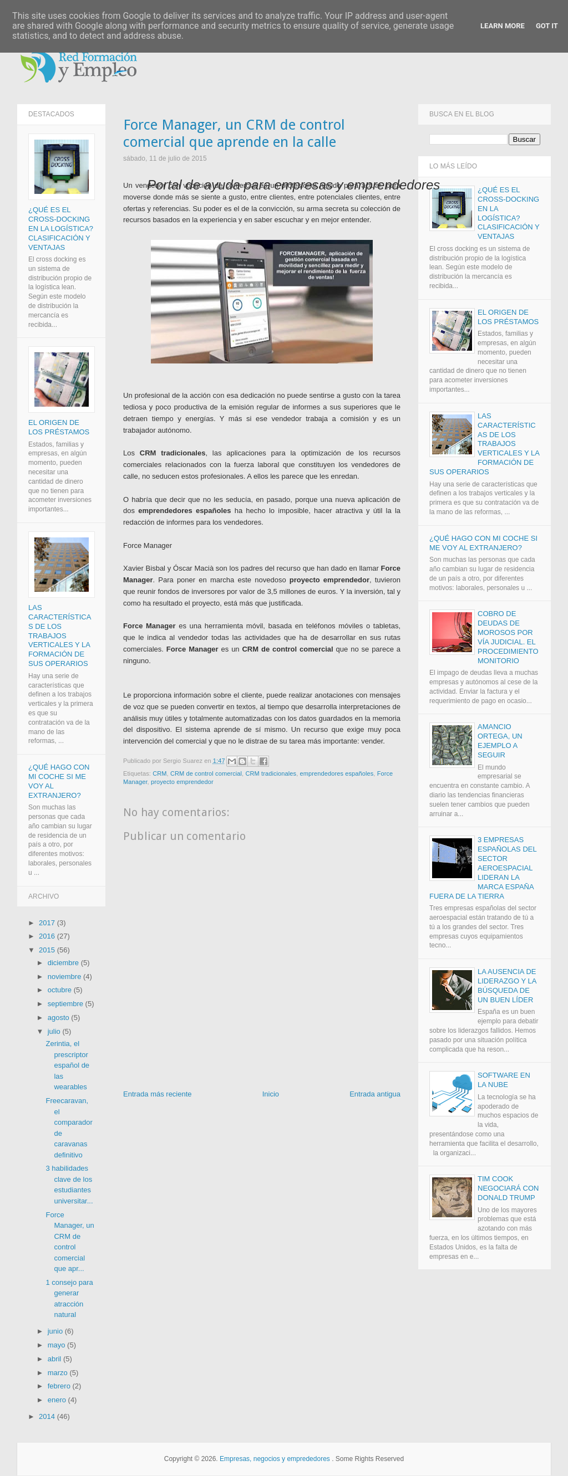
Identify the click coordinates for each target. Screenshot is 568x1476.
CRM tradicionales (270, 773)
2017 (48, 923)
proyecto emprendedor (182, 782)
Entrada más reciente (157, 1094)
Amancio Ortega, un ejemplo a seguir (500, 741)
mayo (57, 1345)
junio (56, 1332)
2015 (48, 950)
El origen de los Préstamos (58, 428)
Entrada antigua (374, 1094)
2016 (48, 936)
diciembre (64, 963)
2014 (48, 1417)
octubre (61, 990)
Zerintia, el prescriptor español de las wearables (67, 1065)
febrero (60, 1386)
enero (58, 1400)
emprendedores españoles (337, 773)
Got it (547, 26)
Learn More (502, 26)
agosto (60, 1018)
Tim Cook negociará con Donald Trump (508, 1188)
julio (55, 1031)
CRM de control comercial (206, 773)
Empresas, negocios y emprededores (275, 1459)
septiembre (66, 1004)
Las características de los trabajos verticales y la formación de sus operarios (59, 636)
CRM (159, 773)
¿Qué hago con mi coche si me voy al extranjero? (483, 543)
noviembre (65, 976)
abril (55, 1359)
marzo (59, 1373)
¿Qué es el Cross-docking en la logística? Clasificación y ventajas (60, 229)
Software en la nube (504, 1080)
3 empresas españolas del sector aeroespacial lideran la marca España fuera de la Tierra (482, 868)
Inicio (270, 1094)
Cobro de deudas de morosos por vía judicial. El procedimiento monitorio (508, 637)
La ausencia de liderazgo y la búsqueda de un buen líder (507, 986)
